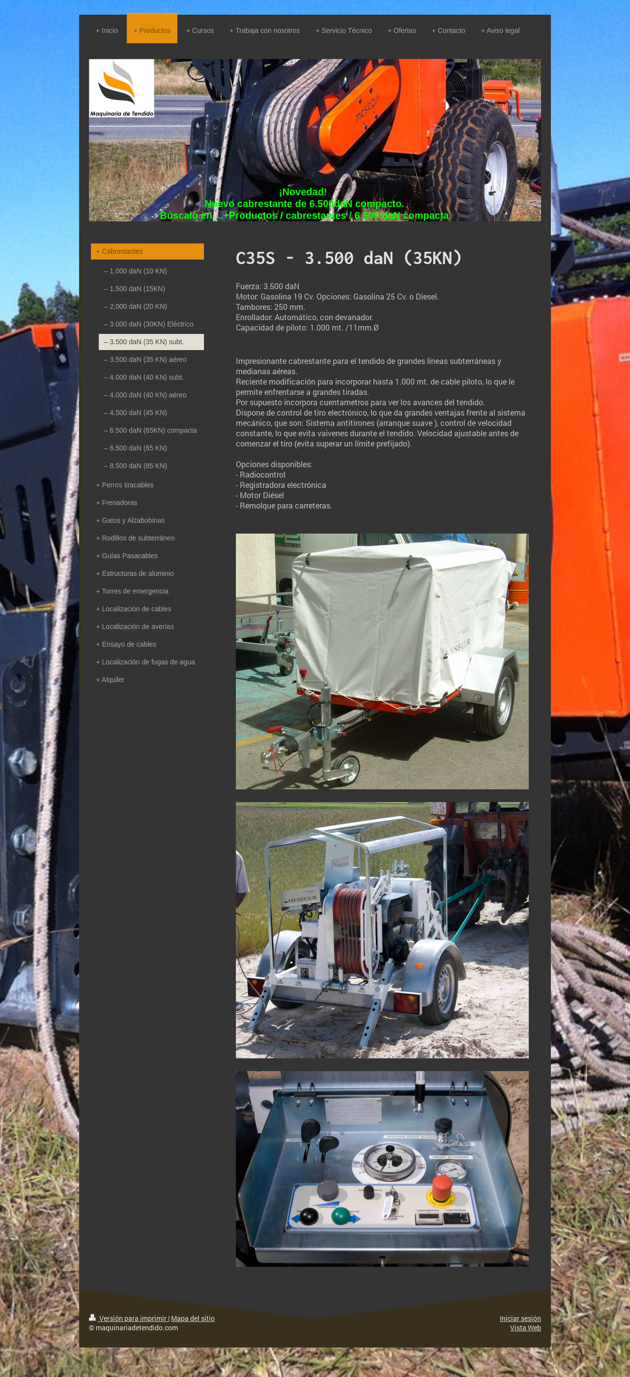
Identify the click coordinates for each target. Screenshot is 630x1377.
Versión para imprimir (128, 1318)
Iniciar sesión (520, 1318)
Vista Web (525, 1327)
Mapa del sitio (193, 1318)
